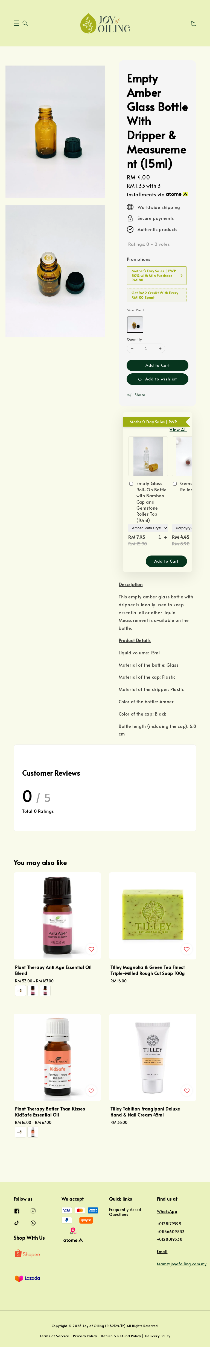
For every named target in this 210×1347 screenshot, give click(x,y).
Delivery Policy (158, 1335)
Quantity (134, 339)
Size (135, 310)
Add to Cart (157, 365)
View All (178, 429)
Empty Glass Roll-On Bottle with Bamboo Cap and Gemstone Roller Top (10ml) (147, 501)
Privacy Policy (85, 1335)
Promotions (138, 259)
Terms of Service (54, 1335)
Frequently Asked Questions (125, 1212)
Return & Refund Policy (121, 1335)
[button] (16, 23)
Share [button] (136, 394)
